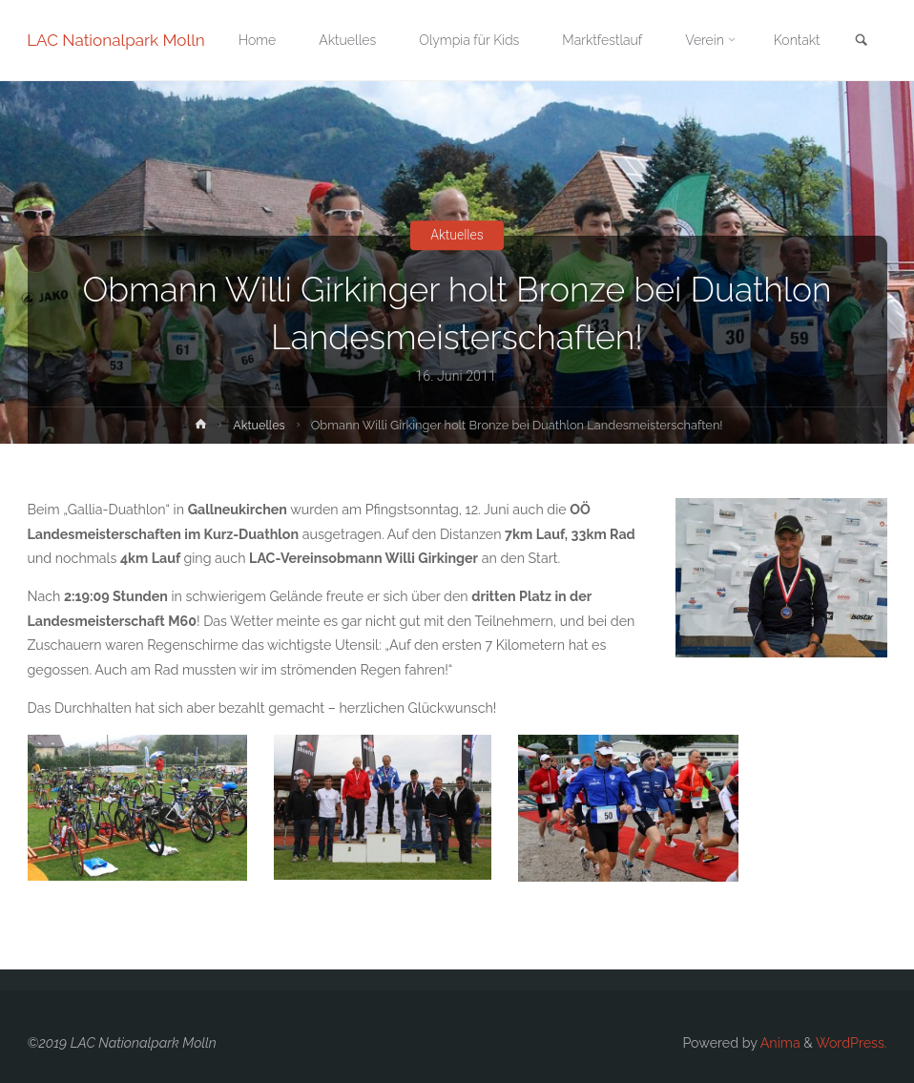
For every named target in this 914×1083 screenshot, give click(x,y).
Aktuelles (457, 234)
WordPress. (851, 1043)
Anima (779, 1043)
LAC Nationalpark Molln (117, 40)
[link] (860, 41)
